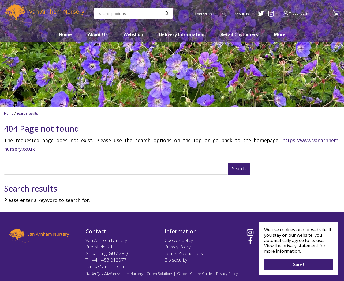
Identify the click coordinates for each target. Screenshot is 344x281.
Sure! (298, 264)
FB (250, 241)
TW (261, 13)
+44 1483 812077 (108, 260)
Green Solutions (160, 273)
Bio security (175, 260)
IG (271, 13)
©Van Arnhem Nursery (125, 273)
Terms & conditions (183, 253)
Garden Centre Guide (194, 273)
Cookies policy (178, 240)
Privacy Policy (177, 247)
